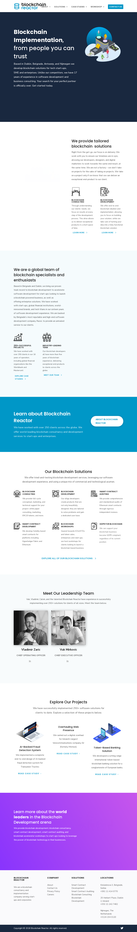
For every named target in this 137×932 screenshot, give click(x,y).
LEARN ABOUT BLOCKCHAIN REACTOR (38, 93)
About (50, 885)
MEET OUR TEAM (51, 375)
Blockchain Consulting (82, 894)
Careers (50, 894)
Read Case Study (67, 753)
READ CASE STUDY (28, 773)
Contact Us (52, 888)
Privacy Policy (53, 891)
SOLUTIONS (59, 7)
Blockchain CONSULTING (28, 493)
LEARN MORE (78, 232)
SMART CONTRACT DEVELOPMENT (31, 525)
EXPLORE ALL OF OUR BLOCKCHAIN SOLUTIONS (67, 558)
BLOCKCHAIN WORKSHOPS (67, 525)
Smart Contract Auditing (83, 891)
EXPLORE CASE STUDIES (22, 377)
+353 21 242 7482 (109, 904)
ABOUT (44, 7)
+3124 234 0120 (108, 917)
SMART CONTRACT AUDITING (108, 493)
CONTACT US (115, 6)
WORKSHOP (96, 7)
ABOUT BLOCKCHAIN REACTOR (107, 421)
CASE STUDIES (78, 7)
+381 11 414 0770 (109, 891)
